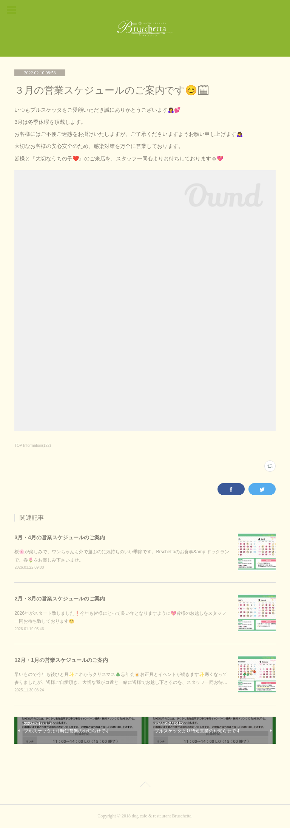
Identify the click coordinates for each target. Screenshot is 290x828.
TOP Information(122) (32, 445)
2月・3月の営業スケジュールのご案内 (59, 599)
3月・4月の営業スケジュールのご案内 (59, 537)
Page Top (145, 786)
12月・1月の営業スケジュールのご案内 (61, 660)
